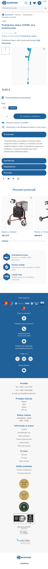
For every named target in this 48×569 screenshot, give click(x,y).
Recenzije (8, 173)
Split (24, 404)
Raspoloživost (9, 166)
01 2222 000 (25, 336)
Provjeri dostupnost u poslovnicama (18, 98)
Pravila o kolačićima (24, 468)
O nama (24, 456)
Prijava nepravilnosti (24, 438)
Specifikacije (9, 161)
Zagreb (24, 401)
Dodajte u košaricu (31, 116)
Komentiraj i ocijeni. (29, 36)
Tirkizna (13, 108)
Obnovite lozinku (24, 445)
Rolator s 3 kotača (9, 232)
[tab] (24, 134)
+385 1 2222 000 (25, 387)
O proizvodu (9, 134)
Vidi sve (24, 409)
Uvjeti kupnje (24, 441)
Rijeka (24, 407)
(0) (15, 33)
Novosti (24, 453)
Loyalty (24, 429)
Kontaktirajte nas (24, 432)
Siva (4, 108)
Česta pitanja (24, 460)
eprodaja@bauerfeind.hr (24, 348)
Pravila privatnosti (24, 471)
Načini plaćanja (24, 435)
